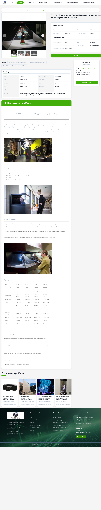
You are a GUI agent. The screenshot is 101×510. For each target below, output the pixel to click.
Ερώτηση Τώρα (86, 82)
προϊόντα (32, 422)
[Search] (98, 2)
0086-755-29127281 (87, 70)
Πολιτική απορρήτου (34, 427)
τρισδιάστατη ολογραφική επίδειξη (60, 427)
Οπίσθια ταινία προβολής (58, 430)
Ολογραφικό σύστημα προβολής (60, 422)
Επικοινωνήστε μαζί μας (35, 425)
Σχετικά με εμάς (33, 420)
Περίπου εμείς (30, 2)
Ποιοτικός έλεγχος (57, 2)
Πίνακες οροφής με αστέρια (59, 425)
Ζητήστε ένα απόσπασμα (89, 2)
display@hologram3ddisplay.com (89, 68)
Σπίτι (12, 2)
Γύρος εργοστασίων (43, 2)
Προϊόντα (20, 2)
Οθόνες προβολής (57, 417)
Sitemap (32, 430)
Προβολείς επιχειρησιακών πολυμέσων (62, 420)
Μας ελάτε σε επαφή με (72, 2)
